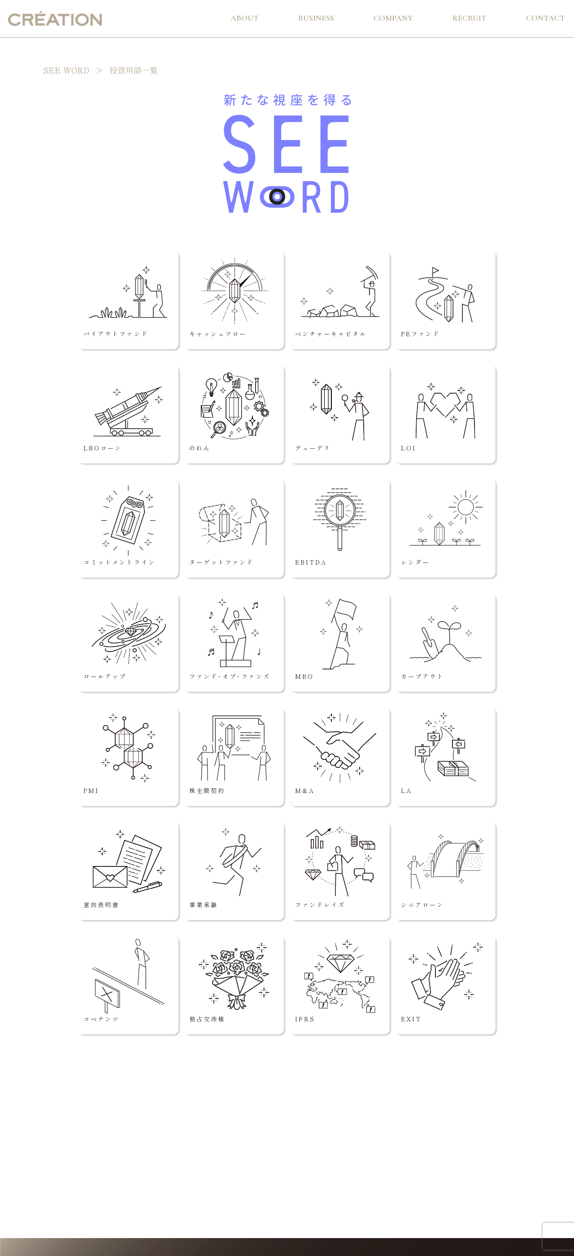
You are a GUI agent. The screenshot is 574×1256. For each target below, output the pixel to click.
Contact (545, 18)
